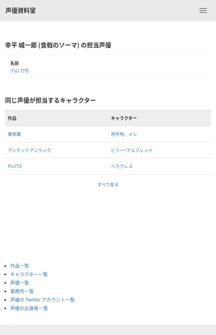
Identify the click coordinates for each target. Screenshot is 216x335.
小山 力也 (19, 70)
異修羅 (14, 134)
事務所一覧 (22, 291)
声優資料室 (20, 10)
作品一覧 (19, 265)
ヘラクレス (122, 166)
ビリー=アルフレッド (132, 150)
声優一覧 (19, 282)
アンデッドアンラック (29, 150)
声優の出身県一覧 (29, 307)
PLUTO (15, 166)
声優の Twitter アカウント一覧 (42, 299)
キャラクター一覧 (29, 274)
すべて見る (108, 184)
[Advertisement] (37, 221)
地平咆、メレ (124, 134)
